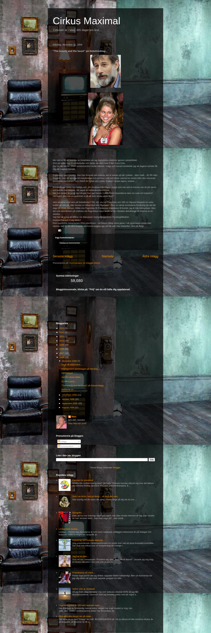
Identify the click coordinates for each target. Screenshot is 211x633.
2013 (62, 328)
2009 (62, 345)
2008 (62, 349)
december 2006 (69, 361)
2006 (62, 357)
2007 (62, 353)
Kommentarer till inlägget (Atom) (84, 263)
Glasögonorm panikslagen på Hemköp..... (81, 369)
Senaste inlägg (63, 256)
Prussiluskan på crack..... (84, 572)
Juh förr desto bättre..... (72, 377)
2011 (62, 336)
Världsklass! (67, 373)
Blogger (116, 467)
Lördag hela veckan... (69, 529)
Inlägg (62, 441)
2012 (62, 332)
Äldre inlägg (150, 256)
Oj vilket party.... (68, 381)
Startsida (107, 256)
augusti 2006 (68, 407)
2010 (62, 340)
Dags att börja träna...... (72, 364)
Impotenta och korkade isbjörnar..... (89, 540)
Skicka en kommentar (69, 243)
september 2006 (70, 403)
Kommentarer (66, 446)
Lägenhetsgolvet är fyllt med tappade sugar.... (80, 605)
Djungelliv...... (78, 512)
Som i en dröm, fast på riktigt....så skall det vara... (95, 496)
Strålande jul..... (68, 389)
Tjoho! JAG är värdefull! (83, 589)
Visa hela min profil (77, 423)
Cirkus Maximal (86, 20)
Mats (74, 416)
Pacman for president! (82, 480)
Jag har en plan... (80, 556)
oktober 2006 (68, 399)
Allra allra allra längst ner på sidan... (76, 616)
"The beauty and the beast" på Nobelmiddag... (83, 385)
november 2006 (69, 395)
